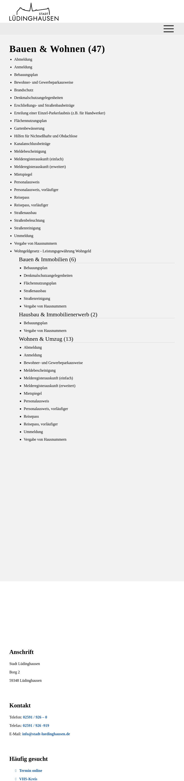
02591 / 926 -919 (36, 725)
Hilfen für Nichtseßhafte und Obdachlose (45, 136)
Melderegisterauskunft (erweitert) (40, 167)
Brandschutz (23, 90)
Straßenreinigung (27, 228)
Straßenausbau (25, 213)
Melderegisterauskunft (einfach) (38, 159)
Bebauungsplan (26, 75)
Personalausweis (27, 182)
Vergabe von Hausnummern (35, 243)
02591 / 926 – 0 (35, 717)
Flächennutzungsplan (30, 121)
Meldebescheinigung (30, 151)
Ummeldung (23, 236)
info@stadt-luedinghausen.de (46, 734)
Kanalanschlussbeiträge (32, 144)
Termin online (28, 771)
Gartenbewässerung (29, 128)
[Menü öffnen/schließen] (169, 29)
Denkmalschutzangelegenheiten (38, 98)
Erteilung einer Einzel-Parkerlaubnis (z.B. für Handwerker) (59, 113)
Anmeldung (23, 67)
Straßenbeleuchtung (29, 220)
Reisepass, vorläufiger (31, 205)
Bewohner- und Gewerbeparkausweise (43, 82)
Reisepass (21, 197)
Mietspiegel (23, 174)
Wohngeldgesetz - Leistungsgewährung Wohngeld (52, 251)
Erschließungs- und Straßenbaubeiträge (44, 105)
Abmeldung (23, 59)
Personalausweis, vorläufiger (36, 190)
